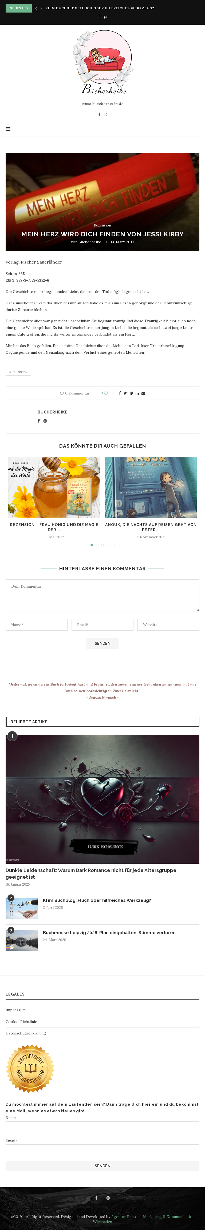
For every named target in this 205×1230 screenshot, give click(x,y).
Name (102, 1123)
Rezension (102, 225)
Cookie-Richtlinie (21, 1021)
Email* (102, 1147)
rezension (18, 372)
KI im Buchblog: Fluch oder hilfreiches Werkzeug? (100, 8)
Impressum (16, 1010)
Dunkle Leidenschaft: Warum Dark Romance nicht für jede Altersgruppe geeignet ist (91, 873)
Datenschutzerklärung (26, 1033)
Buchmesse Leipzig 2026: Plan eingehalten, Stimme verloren (109, 932)
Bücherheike (89, 242)
